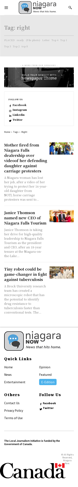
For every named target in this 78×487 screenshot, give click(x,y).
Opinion (44, 367)
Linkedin (18, 114)
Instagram (19, 109)
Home (7, 131)
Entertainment (14, 382)
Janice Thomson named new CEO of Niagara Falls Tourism (25, 218)
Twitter (17, 119)
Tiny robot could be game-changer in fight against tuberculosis (25, 274)
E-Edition (47, 382)
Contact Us (12, 403)
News (8, 374)
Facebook (19, 105)
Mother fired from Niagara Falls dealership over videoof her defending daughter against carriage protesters (25, 157)
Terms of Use (13, 418)
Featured (45, 374)
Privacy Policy (13, 410)
